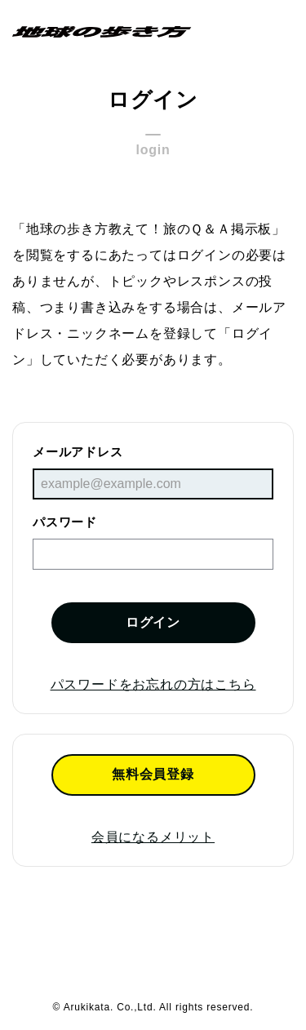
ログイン (153, 622)
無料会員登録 (153, 774)
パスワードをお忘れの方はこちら (153, 684)
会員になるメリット (153, 837)
